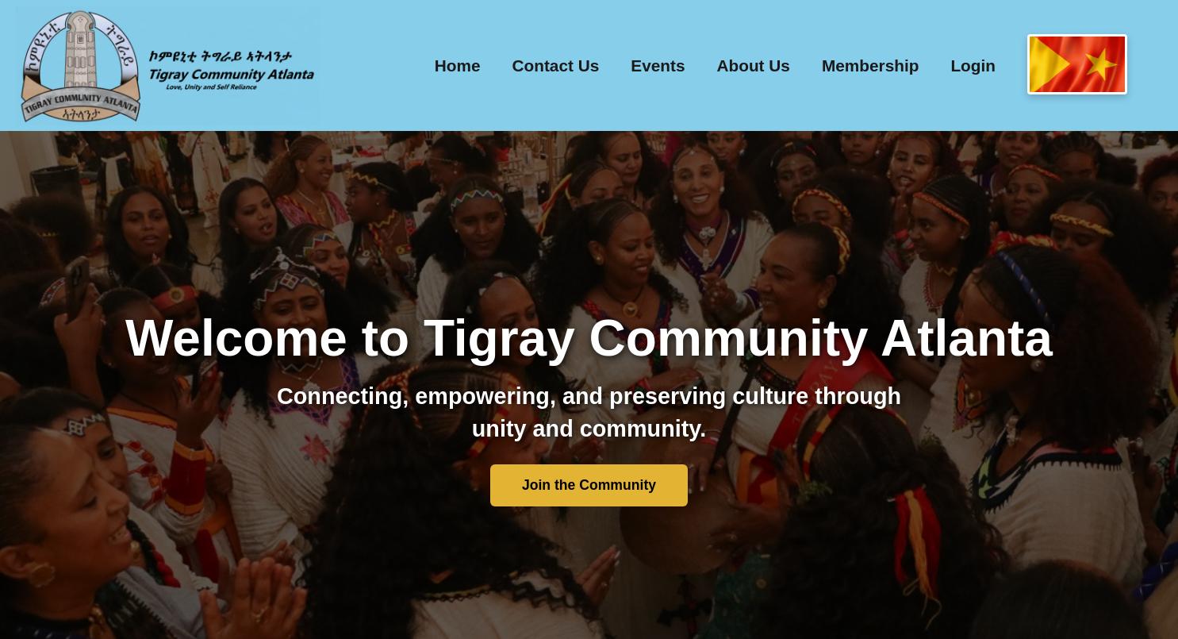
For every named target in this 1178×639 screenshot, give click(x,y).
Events (658, 65)
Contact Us (556, 65)
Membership (870, 65)
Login (973, 65)
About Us (752, 65)
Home (458, 65)
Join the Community (589, 485)
